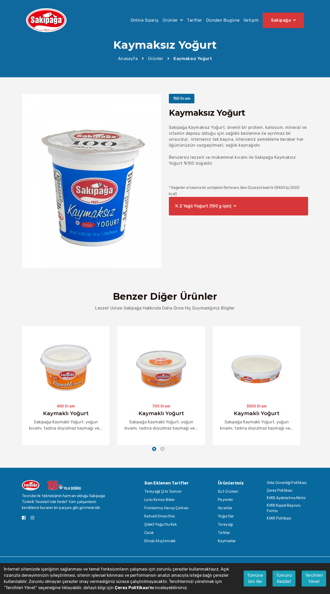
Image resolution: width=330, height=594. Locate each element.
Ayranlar (225, 508)
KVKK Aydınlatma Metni (286, 498)
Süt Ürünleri (228, 491)
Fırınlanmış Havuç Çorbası (166, 508)
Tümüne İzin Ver (255, 578)
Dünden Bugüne (223, 20)
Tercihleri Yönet (314, 578)
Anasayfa (128, 58)
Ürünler (155, 58)
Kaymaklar (227, 541)
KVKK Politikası (279, 518)
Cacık (149, 533)
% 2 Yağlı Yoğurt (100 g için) (205, 206)
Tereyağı (225, 524)
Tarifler (194, 20)
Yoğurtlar (226, 516)
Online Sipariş (145, 20)
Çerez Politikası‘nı (135, 587)
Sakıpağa (283, 20)
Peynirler (225, 500)
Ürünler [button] (173, 20)
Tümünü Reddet (284, 578)
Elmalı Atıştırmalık (160, 541)
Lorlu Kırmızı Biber (159, 500)
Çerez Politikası (279, 490)
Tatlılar (224, 533)
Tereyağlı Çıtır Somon (163, 491)
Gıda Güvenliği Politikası (287, 483)
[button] (154, 450)
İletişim (251, 20)
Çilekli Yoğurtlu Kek (160, 524)
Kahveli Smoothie (159, 516)
